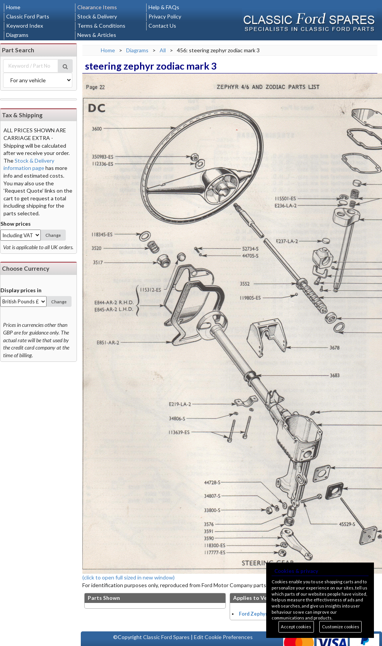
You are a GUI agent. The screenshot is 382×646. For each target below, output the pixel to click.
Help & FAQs (163, 7)
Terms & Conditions (101, 25)
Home (13, 7)
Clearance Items (97, 7)
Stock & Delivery (97, 16)
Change (53, 235)
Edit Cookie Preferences (223, 637)
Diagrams (17, 35)
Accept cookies (296, 626)
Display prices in (21, 290)
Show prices (15, 223)
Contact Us (162, 25)
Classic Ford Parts (27, 16)
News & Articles (96, 35)
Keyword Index (24, 25)
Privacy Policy (164, 16)
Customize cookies (340, 626)
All (163, 50)
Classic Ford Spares (166, 637)
